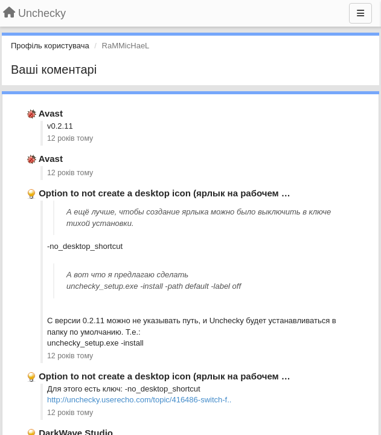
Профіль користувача (50, 45)
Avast (51, 113)
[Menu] (360, 13)
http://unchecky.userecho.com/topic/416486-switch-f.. (139, 399)
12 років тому (70, 138)
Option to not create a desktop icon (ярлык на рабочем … (164, 193)
